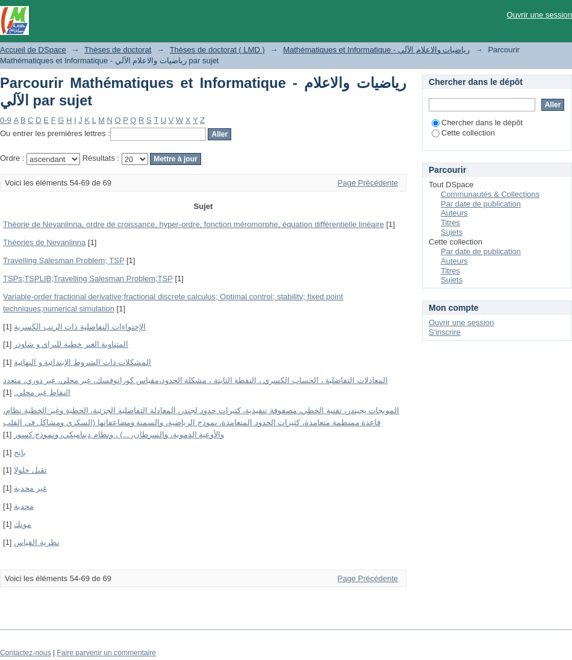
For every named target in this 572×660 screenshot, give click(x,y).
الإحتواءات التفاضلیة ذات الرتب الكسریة (79, 326)
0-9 (5, 120)
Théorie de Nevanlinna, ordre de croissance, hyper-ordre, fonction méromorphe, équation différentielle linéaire (193, 224)
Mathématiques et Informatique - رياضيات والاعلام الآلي (376, 49)
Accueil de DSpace (33, 49)
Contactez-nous (25, 653)
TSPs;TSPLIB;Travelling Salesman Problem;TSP (88, 278)
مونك (22, 524)
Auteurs (454, 212)
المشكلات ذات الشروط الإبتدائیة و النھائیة (82, 362)
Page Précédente (368, 182)
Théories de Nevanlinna (44, 242)
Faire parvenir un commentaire (106, 653)
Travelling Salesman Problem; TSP (63, 260)
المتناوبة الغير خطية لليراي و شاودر (71, 344)
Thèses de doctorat (117, 49)
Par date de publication (481, 203)
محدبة (24, 506)
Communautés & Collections (490, 194)
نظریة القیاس (37, 542)
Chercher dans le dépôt (477, 122)
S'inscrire (445, 332)
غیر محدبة (30, 488)
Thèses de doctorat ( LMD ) (217, 49)
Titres (450, 222)
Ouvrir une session (539, 14)
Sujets (451, 232)
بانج (20, 452)
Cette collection (463, 132)
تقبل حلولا (30, 470)
